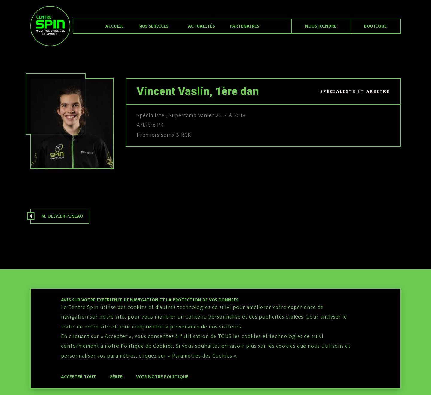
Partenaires (244, 26)
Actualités (201, 26)
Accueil (114, 26)
